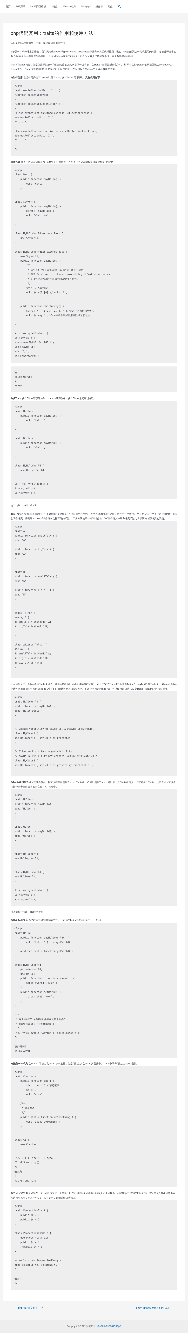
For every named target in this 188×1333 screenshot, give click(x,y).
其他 (110, 6)
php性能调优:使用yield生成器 (154, 1308)
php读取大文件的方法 (29, 1308)
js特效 (54, 6)
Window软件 (69, 6)
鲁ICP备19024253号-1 (109, 1326)
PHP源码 (20, 6)
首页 (8, 6)
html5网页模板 (38, 6)
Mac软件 (86, 6)
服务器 (99, 6)
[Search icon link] (119, 7)
